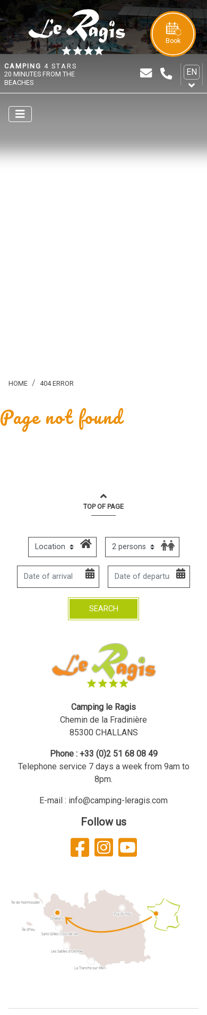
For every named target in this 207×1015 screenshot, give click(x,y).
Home (18, 383)
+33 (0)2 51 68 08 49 (119, 754)
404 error (57, 383)
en (191, 72)
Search (103, 608)
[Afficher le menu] (20, 114)
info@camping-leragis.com (118, 800)
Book (173, 33)
